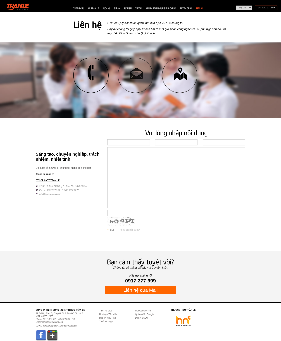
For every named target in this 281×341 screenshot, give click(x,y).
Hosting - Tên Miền (108, 314)
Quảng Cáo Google (144, 314)
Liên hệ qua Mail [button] (140, 290)
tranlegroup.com (50, 326)
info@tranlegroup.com (49, 194)
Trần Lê (19, 7)
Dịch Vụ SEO (141, 318)
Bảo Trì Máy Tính (107, 318)
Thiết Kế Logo (106, 321)
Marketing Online (143, 310)
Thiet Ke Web (105, 310)
